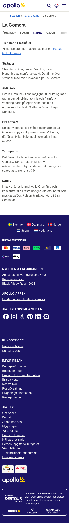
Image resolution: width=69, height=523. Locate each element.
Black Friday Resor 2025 (18, 283)
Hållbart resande (13, 439)
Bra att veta (10, 379)
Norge (54, 224)
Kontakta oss (11, 350)
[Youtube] (46, 316)
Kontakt (7, 417)
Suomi (23, 230)
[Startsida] (14, 5)
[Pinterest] (30, 316)
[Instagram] (14, 316)
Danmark (35, 224)
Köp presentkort (13, 279)
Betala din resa (12, 370)
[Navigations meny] (64, 5)
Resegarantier (11, 397)
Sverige (15, 224)
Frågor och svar (12, 346)
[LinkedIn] (38, 316)
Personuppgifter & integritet (20, 444)
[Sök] (49, 5)
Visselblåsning (12, 448)
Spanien (15, 15)
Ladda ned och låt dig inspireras (23, 299)
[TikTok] (22, 316)
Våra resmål (10, 430)
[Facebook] (6, 316)
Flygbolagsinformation (17, 393)
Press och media (13, 435)
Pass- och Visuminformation (21, 375)
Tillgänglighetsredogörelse (19, 452)
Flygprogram (10, 426)
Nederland (43, 230)
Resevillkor (9, 384)
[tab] (10, 34)
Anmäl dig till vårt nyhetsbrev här (24, 274)
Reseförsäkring (12, 388)
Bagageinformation (15, 366)
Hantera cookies (13, 457)
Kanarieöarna (31, 15)
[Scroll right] (64, 34)
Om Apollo (9, 413)
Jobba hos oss (12, 421)
